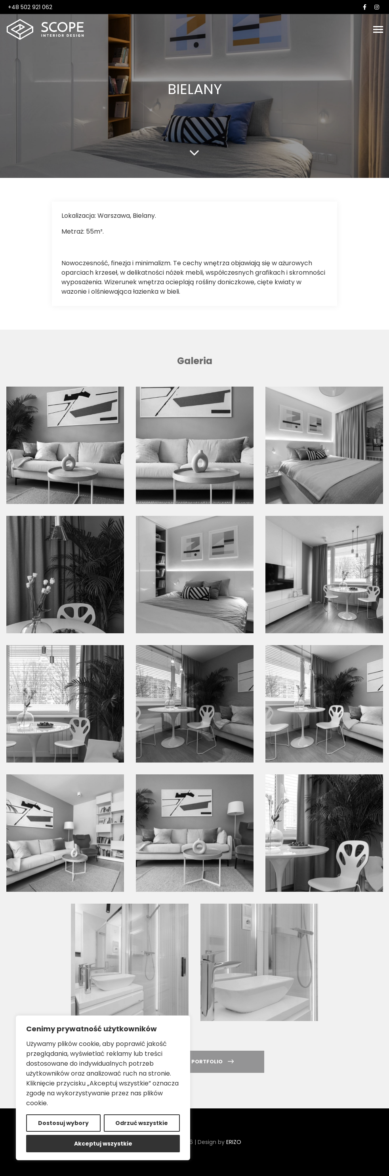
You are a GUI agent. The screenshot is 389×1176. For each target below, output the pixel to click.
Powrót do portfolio (195, 1061)
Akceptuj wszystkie (103, 1144)
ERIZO (233, 1142)
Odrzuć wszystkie (141, 1123)
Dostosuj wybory (63, 1123)
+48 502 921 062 (30, 7)
